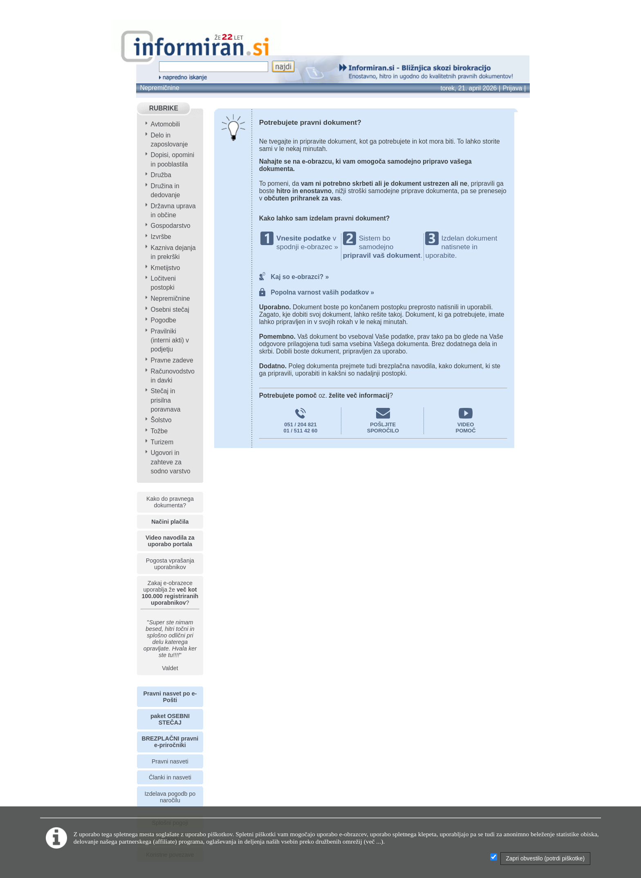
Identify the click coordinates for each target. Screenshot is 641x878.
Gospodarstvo (171, 225)
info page (37, 6)
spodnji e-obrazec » (307, 247)
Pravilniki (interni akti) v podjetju (170, 340)
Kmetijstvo (165, 267)
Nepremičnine (159, 87)
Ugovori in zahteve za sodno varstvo (171, 461)
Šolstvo (161, 419)
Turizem (162, 442)
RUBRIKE (163, 108)
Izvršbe (161, 236)
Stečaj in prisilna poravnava (166, 399)
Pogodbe (163, 320)
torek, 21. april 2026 (468, 88)
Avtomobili (165, 124)
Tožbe (159, 431)
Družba (161, 174)
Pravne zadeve (172, 360)
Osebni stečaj (170, 309)
